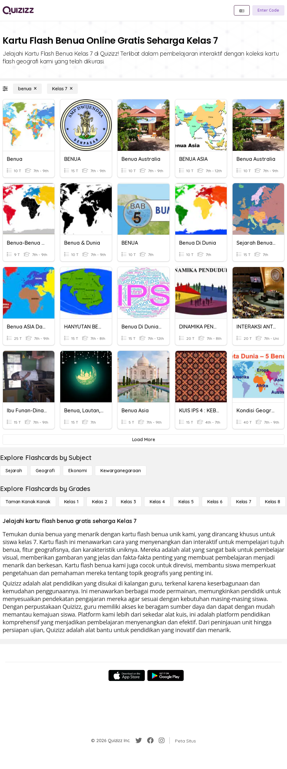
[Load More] (143, 439)
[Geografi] (45, 470)
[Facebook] (150, 740)
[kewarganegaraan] (120, 470)
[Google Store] (165, 675)
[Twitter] (138, 740)
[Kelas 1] (71, 501)
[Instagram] (162, 740)
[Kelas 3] (128, 501)
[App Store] (127, 675)
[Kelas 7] (62, 89)
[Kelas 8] (272, 501)
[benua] (27, 89)
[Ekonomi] (77, 470)
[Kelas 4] (157, 501)
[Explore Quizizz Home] (18, 10)
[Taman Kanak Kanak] (28, 501)
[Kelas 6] (215, 501)
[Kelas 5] (186, 501)
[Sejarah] (14, 470)
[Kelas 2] (99, 501)
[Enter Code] (268, 10)
